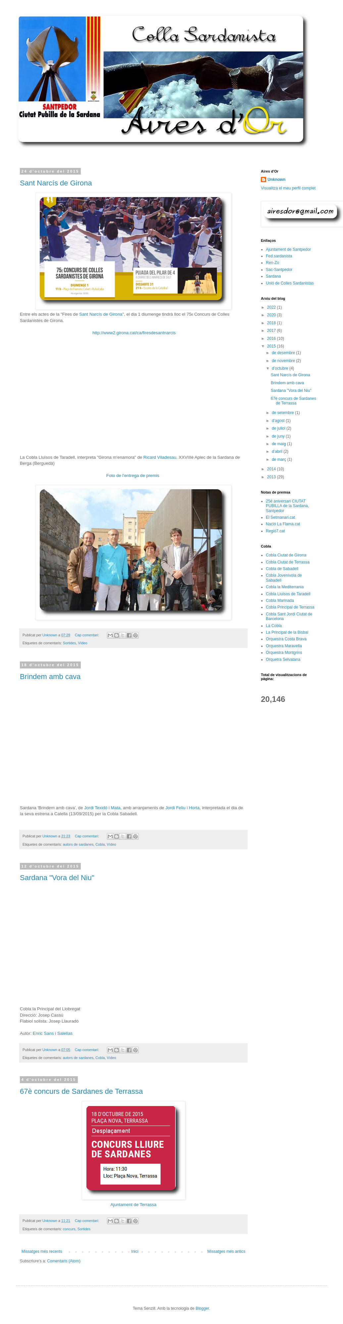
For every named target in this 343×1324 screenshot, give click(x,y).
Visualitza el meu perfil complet (288, 188)
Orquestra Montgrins (284, 652)
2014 (272, 469)
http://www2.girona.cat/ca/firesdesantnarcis (133, 332)
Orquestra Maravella (284, 646)
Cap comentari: (87, 635)
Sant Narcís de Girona (56, 183)
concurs (69, 1229)
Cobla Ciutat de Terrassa (288, 562)
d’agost (279, 420)
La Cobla (274, 625)
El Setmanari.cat (280, 517)
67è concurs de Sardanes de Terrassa (81, 1091)
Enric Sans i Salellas (53, 1033)
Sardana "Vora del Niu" (57, 878)
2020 (272, 315)
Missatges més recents (42, 1251)
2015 (272, 346)
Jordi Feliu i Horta (183, 807)
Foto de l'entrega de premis (133, 475)
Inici (134, 1251)
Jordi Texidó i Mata (102, 807)
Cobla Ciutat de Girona (286, 555)
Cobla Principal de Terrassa (290, 607)
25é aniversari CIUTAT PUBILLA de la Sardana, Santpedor (287, 506)
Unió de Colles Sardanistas (290, 283)
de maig (279, 444)
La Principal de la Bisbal (287, 632)
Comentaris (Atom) (63, 1261)
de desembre (284, 352)
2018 (272, 323)
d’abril (277, 451)
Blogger (202, 1308)
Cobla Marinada (280, 600)
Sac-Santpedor (279, 269)
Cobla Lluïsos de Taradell (288, 594)
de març (279, 459)
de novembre (284, 360)
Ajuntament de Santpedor (288, 249)
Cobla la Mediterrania (285, 587)
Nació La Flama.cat (283, 524)
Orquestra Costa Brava (286, 639)
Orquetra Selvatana (283, 659)
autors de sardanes (78, 844)
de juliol (279, 428)
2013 (272, 477)
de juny (279, 436)
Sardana (273, 276)
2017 (272, 330)
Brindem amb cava (50, 676)
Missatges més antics (226, 1251)
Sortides (69, 643)
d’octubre (280, 368)
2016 (272, 338)
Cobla (100, 844)
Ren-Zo (272, 262)
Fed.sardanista (279, 256)
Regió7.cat (275, 531)
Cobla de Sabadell (282, 568)
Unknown (276, 179)
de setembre (283, 412)
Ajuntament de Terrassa (133, 1204)
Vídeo (82, 643)
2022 (272, 307)
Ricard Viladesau (159, 457)
